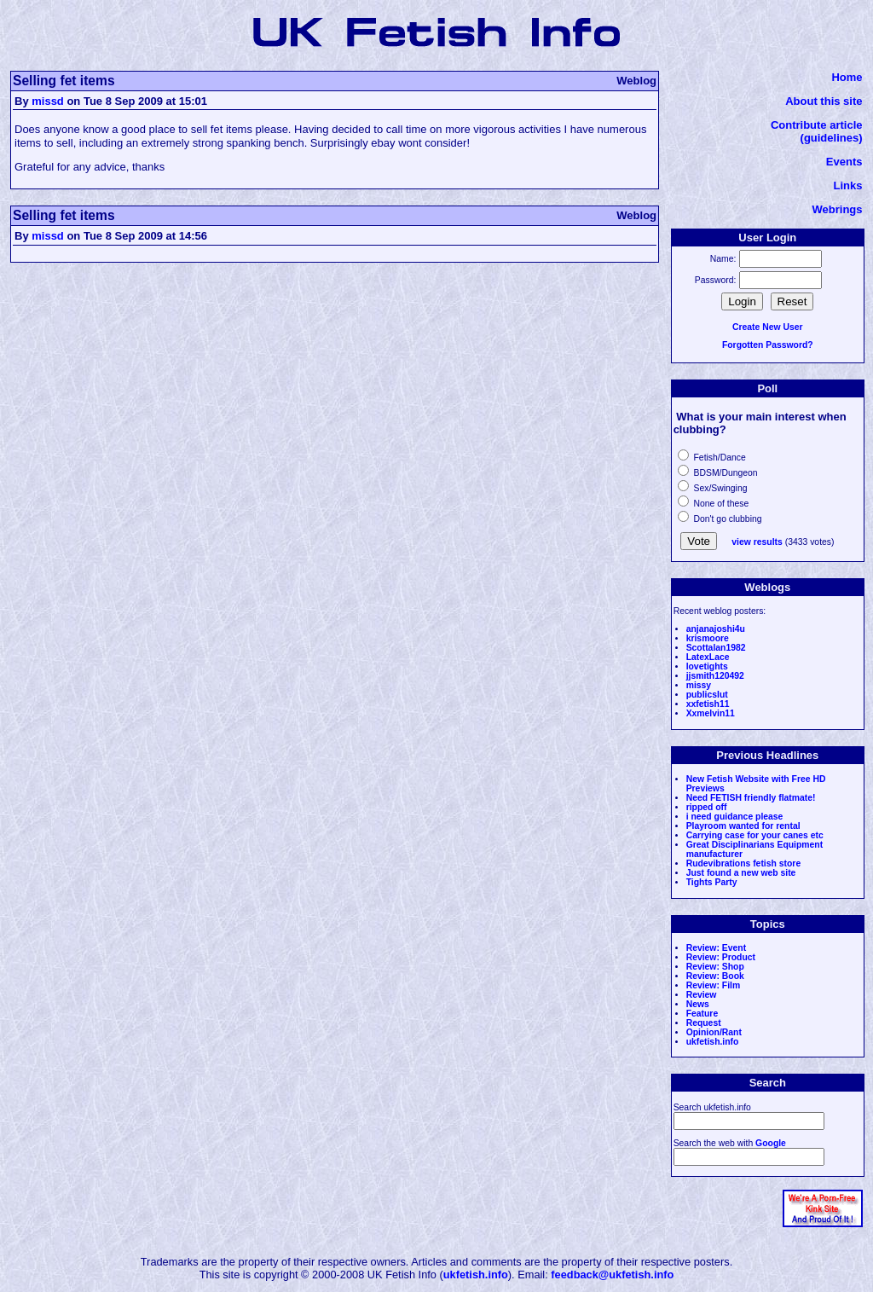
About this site (823, 101)
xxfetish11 (708, 704)
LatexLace (708, 657)
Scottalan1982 (716, 647)
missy (698, 685)
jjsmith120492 (715, 676)
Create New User (767, 327)
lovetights (707, 666)
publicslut (707, 694)
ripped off (706, 807)
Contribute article (817, 125)
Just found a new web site (741, 873)
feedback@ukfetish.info (612, 1274)
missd (48, 101)
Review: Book (715, 976)
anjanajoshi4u (715, 629)
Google (770, 1143)
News (697, 1004)
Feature (702, 1013)
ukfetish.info (712, 1041)
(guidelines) (832, 137)
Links (848, 185)
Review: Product (720, 957)
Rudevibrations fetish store (743, 863)
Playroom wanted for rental (743, 826)
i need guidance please (734, 816)
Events (844, 161)
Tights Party (711, 882)
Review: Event (716, 948)
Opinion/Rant (714, 1032)
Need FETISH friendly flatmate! (751, 797)
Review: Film (713, 985)
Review (701, 994)
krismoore (707, 638)
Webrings (837, 209)
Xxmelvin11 (710, 713)
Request (703, 1023)
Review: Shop (715, 966)
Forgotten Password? (767, 345)
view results (757, 542)
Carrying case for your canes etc (755, 835)
